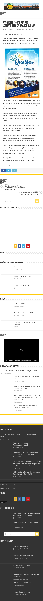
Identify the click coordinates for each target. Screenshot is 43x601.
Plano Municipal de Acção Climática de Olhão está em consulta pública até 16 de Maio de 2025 (27, 397)
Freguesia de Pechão (21, 565)
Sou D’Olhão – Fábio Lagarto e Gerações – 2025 (21, 361)
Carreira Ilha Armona (21, 267)
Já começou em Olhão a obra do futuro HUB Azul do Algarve (25, 453)
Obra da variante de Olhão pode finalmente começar (25, 524)
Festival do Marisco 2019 (22, 583)
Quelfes (21, 29)
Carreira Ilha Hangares (21, 285)
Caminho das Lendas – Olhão (24, 313)
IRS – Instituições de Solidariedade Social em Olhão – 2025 (26, 473)
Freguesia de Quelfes (21, 592)
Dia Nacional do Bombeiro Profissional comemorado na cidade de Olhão (16, 187)
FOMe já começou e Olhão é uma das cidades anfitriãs (26, 193)
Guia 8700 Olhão (19, 303)
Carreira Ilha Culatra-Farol (22, 276)
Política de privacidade (7, 485)
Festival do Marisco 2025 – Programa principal (23, 444)
